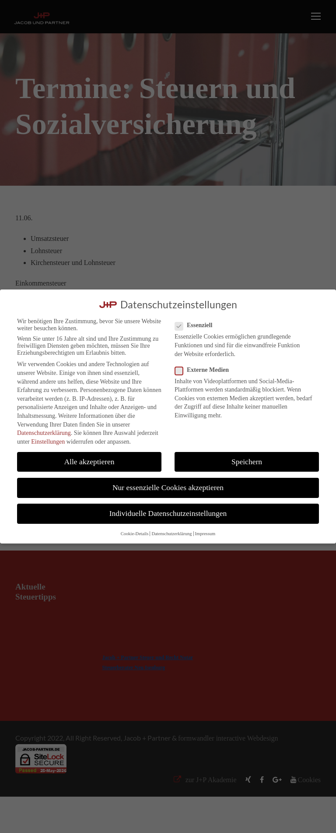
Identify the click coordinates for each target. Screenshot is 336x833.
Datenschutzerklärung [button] (171, 533)
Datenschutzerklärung (44, 433)
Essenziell (197, 325)
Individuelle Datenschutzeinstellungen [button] (168, 513)
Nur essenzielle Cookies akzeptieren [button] (168, 487)
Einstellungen (48, 441)
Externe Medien (205, 370)
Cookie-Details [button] (135, 533)
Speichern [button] (246, 461)
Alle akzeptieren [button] (89, 461)
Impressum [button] (205, 533)
